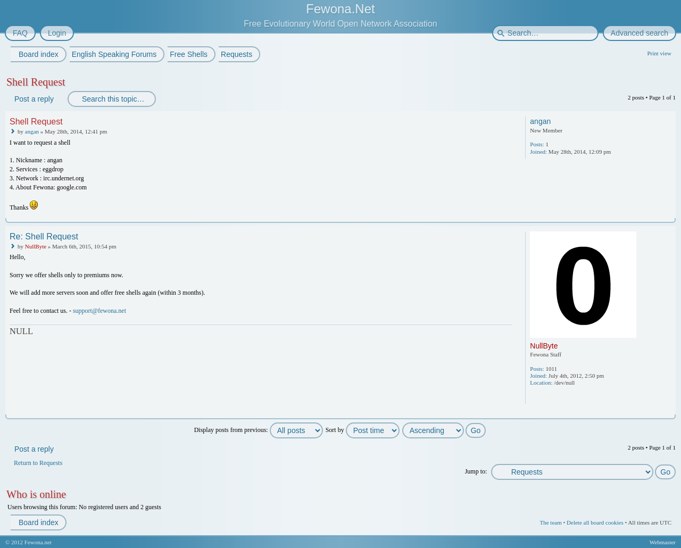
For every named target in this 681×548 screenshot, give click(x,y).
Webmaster (663, 542)
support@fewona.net (99, 310)
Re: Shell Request (44, 236)
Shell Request (35, 82)
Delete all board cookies (595, 522)
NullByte (35, 246)
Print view (659, 53)
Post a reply (33, 99)
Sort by (363, 430)
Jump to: (476, 471)
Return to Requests (38, 463)
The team (550, 522)
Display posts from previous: (258, 430)
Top (668, 216)
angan (32, 131)
